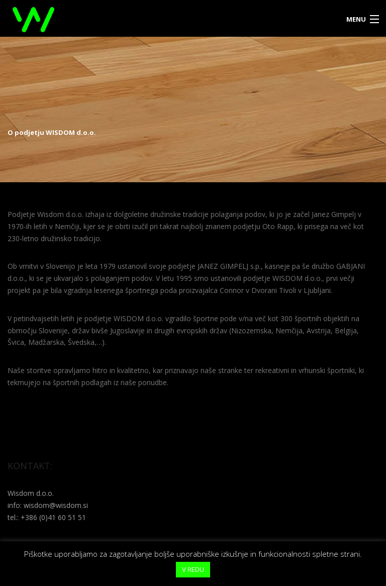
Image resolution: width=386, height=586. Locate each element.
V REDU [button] (193, 569)
